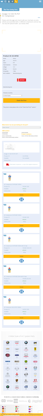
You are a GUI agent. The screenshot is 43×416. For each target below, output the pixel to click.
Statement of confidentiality (32, 397)
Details (21, 195)
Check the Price (21, 100)
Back (39, 15)
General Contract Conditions (18, 397)
